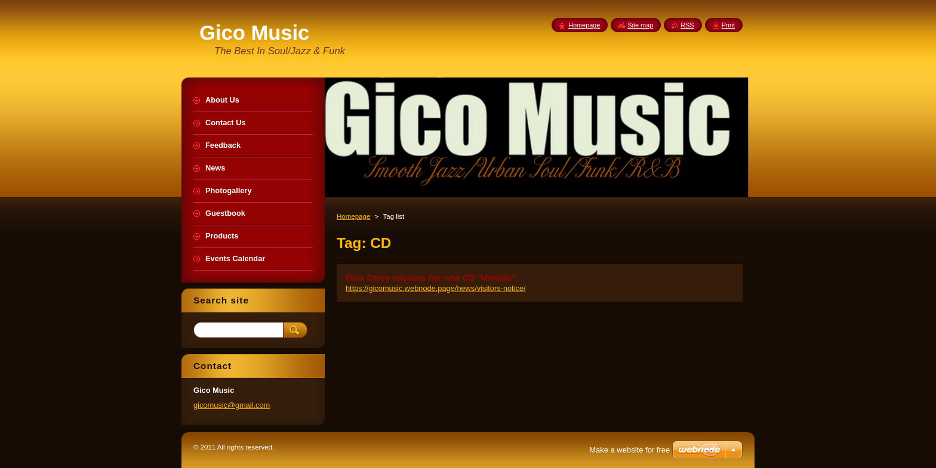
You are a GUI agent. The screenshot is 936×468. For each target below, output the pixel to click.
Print (728, 25)
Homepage (353, 216)
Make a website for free (629, 449)
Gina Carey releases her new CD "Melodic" (431, 278)
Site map (640, 25)
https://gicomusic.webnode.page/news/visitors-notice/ (436, 288)
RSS (687, 25)
